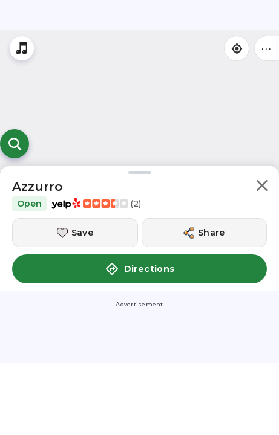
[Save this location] (75, 232)
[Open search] (14, 143)
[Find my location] (237, 48)
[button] (262, 187)
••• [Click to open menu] (266, 48)
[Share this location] (205, 232)
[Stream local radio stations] (22, 48)
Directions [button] (140, 269)
